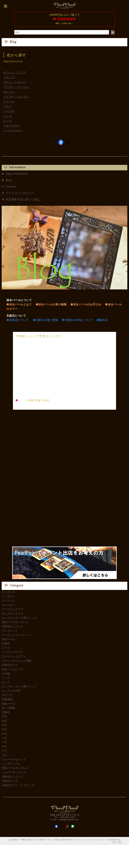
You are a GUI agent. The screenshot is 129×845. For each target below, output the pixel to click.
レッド (7, 120)
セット (6, 682)
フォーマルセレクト (14, 759)
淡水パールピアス (12, 669)
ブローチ (7, 695)
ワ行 (4, 755)
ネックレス (8, 592)
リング (6, 677)
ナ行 (4, 733)
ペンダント (8, 596)
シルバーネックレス (14, 772)
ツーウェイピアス (12, 652)
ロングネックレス (12, 613)
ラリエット (8, 600)
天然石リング (10, 780)
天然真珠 (7, 699)
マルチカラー (11, 125)
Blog (9, 180)
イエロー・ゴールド (16, 96)
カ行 (4, 720)
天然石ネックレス (12, 626)
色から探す (16, 55)
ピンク (7, 116)
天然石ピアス (10, 665)
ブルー (7, 106)
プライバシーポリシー (20, 193)
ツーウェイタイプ (12, 609)
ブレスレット (10, 630)
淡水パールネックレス (15, 622)
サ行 (4, 725)
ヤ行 (4, 746)
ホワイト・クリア (14, 72)
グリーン (9, 101)
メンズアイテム (11, 763)
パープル (9, 111)
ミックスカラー (13, 130)
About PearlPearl (17, 173)
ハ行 (4, 738)
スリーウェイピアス (14, 656)
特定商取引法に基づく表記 (23, 199)
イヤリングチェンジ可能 (16, 660)
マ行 (4, 742)
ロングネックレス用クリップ (19, 617)
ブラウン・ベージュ (16, 87)
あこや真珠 (8, 707)
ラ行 (4, 750)
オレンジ (9, 91)
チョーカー (8, 605)
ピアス (6, 647)
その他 (6, 673)
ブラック (9, 77)
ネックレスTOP (11, 690)
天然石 (6, 643)
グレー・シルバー (14, 82)
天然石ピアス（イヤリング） (19, 785)
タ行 (4, 729)
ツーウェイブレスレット (16, 635)
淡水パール (8, 639)
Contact (11, 186)
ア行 (4, 716)
